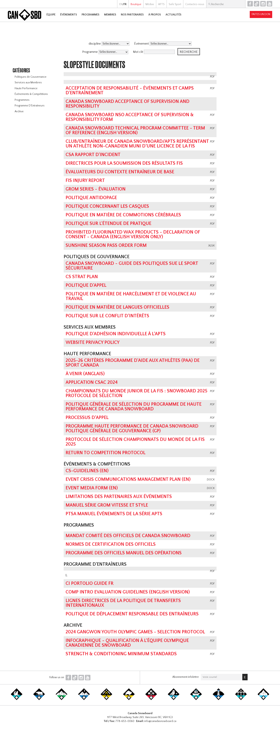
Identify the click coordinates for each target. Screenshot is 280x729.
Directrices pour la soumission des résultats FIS (124, 163)
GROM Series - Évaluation (96, 189)
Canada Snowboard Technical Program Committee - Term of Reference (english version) (135, 130)
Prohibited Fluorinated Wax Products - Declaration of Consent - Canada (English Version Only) (133, 234)
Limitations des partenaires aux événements (119, 496)
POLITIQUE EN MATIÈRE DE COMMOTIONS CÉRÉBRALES (123, 215)
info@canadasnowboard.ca (160, 721)
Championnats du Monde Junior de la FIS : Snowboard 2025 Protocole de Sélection (136, 393)
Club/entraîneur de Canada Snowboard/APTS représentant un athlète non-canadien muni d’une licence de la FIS (137, 144)
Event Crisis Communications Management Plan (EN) (128, 479)
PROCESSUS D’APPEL (87, 417)
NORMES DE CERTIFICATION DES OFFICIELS (111, 544)
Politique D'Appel (86, 285)
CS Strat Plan (82, 276)
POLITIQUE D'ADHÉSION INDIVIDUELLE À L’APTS (116, 333)
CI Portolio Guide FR (89, 583)
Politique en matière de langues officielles (117, 307)
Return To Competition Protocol (105, 452)
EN (120, 4)
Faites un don (261, 14)
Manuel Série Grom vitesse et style (107, 505)
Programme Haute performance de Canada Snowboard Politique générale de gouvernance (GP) (132, 428)
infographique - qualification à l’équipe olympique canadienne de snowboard (127, 643)
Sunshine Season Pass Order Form (106, 245)
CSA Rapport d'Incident (93, 154)
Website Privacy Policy (92, 342)
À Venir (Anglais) (85, 373)
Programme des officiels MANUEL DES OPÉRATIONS (124, 553)
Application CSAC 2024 (92, 382)
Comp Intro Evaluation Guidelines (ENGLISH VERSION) (128, 592)
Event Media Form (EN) (92, 488)
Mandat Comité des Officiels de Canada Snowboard (128, 535)
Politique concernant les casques (107, 206)
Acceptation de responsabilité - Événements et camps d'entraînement (130, 90)
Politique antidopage (91, 197)
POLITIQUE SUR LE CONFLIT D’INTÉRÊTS (107, 315)
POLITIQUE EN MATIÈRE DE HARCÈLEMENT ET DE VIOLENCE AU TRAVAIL (131, 296)
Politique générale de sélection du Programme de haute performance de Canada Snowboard (134, 407)
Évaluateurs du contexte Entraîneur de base (120, 171)
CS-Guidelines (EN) (87, 470)
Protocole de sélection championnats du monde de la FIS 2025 (135, 442)
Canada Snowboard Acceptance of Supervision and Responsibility (127, 104)
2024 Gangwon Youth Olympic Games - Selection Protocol (135, 632)
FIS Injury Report (85, 180)
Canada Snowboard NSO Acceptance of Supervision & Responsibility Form (130, 117)
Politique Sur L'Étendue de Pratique (108, 223)
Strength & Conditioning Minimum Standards (121, 653)
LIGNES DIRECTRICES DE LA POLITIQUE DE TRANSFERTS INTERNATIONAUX (123, 603)
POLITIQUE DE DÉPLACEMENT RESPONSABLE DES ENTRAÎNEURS (132, 614)
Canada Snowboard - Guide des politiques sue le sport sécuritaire (132, 266)
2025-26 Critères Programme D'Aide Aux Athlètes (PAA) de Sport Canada (133, 363)
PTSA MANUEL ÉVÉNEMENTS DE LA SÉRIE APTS (114, 513)
